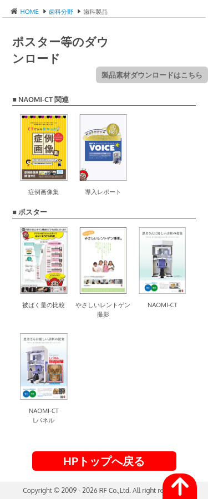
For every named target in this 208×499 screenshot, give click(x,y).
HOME (29, 11)
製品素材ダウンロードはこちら (152, 74)
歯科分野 (61, 11)
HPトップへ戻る (104, 461)
